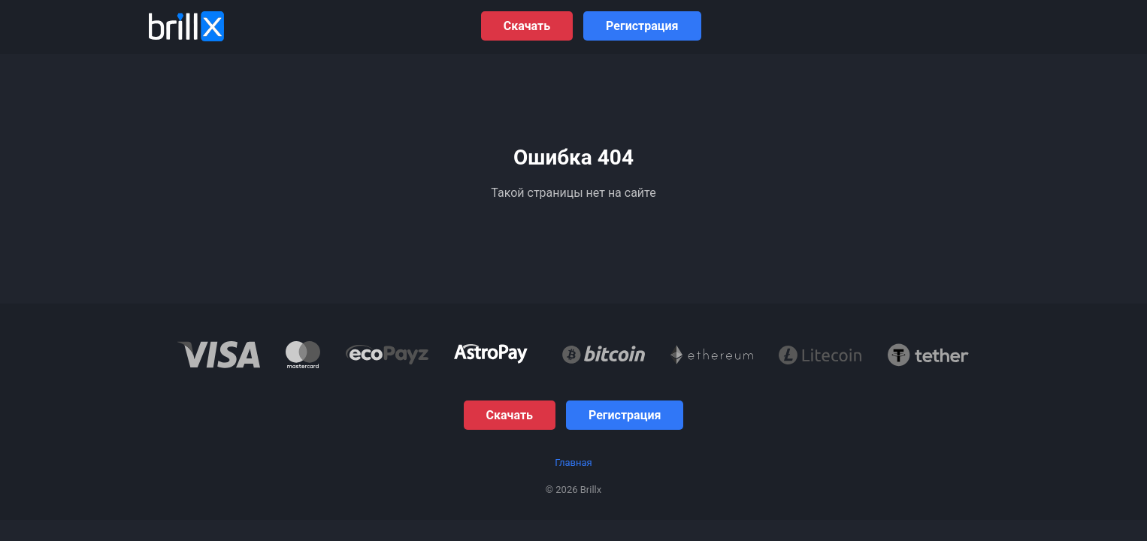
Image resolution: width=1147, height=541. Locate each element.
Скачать (527, 26)
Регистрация (642, 26)
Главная (573, 462)
